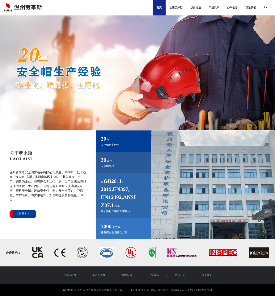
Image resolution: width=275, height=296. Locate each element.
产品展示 (214, 7)
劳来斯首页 (69, 275)
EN (265, 7)
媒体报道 (195, 7)
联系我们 (250, 7)
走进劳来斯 (176, 7)
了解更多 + (22, 213)
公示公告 (232, 7)
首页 (159, 7)
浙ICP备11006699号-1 (158, 290)
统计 (209, 290)
